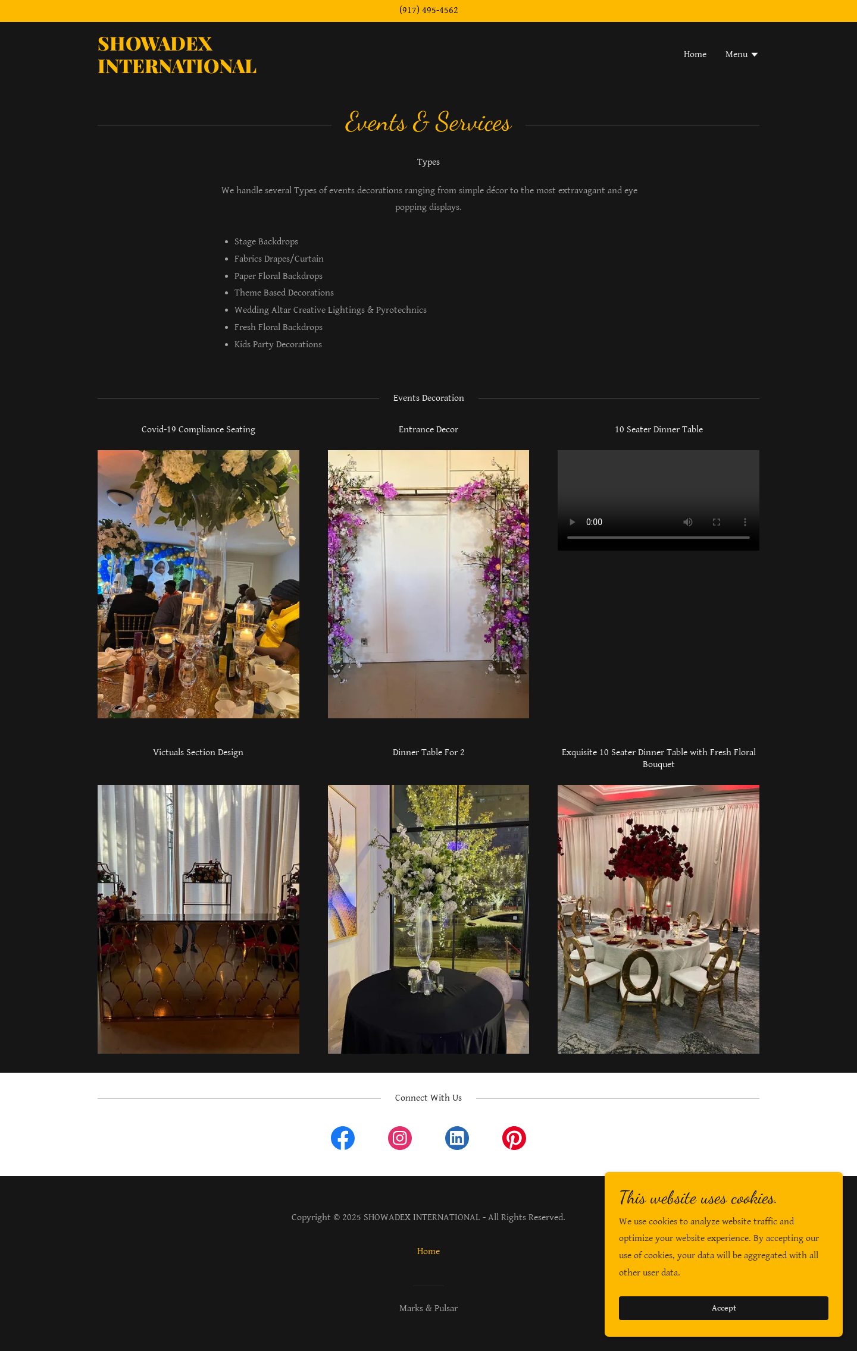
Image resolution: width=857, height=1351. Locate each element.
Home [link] (695, 54)
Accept (724, 1308)
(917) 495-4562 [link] (428, 10)
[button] (742, 56)
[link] (213, 70)
